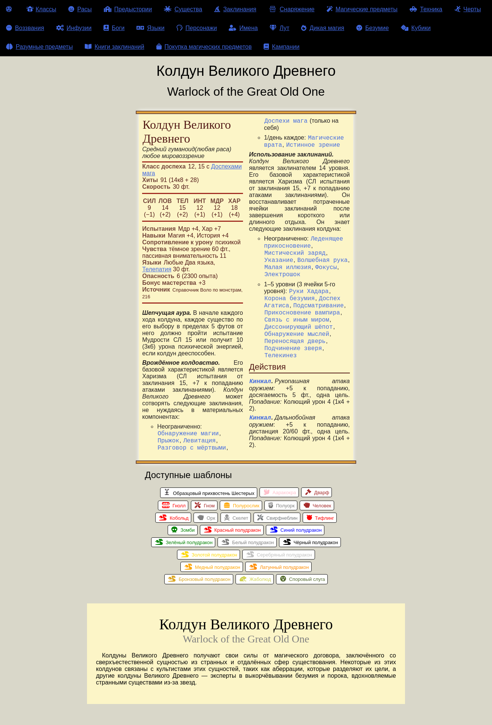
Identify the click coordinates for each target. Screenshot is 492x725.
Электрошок (282, 266)
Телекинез (280, 358)
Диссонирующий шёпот (298, 325)
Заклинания (235, 9)
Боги (114, 28)
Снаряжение (291, 9)
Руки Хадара (309, 284)
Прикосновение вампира (302, 309)
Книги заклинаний (114, 47)
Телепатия (156, 269)
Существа (183, 9)
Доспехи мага (179, 459)
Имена (243, 28)
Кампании (282, 47)
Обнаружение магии (188, 434)
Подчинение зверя (293, 350)
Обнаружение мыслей (296, 333)
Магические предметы (362, 9)
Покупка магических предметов (204, 47)
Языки (150, 28)
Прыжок (168, 442)
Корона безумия (289, 292)
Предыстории (128, 9)
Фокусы (326, 258)
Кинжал (260, 385)
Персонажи (197, 28)
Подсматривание (318, 300)
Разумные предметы (39, 47)
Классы (41, 9)
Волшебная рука (322, 249)
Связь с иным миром (296, 317)
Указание (278, 249)
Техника (426, 9)
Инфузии (74, 28)
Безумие (372, 28)
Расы (80, 9)
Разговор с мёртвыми (192, 451)
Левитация (199, 442)
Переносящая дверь (295, 342)
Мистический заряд (295, 241)
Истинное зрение (313, 130)
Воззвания (25, 28)
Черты (467, 9)
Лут (279, 28)
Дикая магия (322, 28)
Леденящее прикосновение (303, 229)
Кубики (416, 28)
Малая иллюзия (287, 258)
